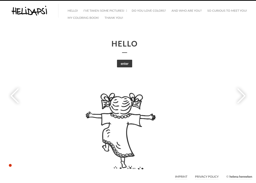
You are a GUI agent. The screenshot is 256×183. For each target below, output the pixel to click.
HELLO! (73, 10)
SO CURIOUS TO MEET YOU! (227, 10)
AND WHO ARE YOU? (186, 10)
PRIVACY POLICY (207, 176)
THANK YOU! (114, 18)
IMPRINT (181, 176)
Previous (16, 95)
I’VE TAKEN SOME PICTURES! (104, 10)
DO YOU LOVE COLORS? (149, 10)
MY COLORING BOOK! (83, 18)
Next (239, 95)
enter (125, 64)
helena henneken (241, 176)
